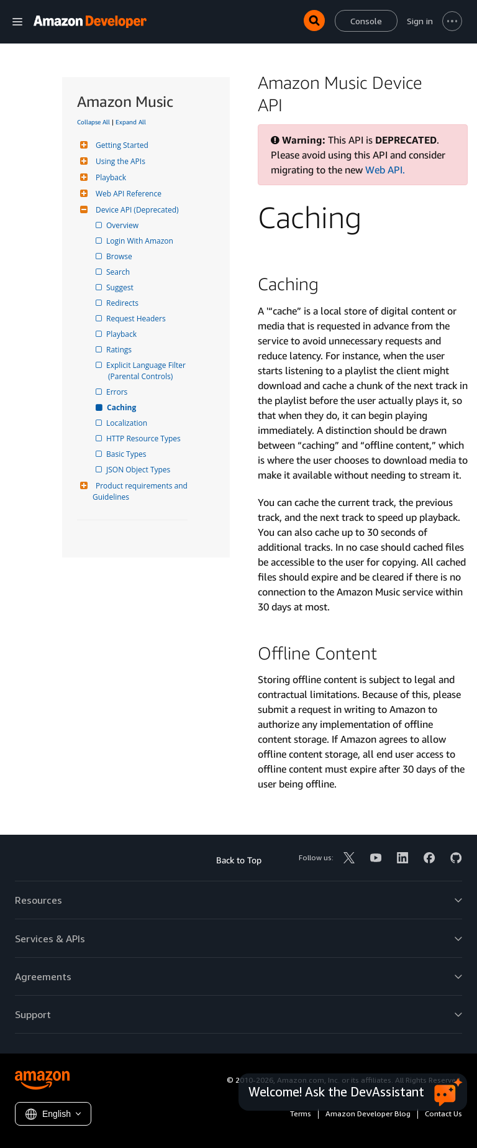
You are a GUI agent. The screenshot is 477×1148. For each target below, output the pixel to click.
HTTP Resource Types (144, 438)
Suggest (121, 287)
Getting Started (120, 145)
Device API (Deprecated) (136, 209)
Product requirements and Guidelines (141, 491)
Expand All (131, 122)
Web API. (385, 169)
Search (119, 272)
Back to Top (238, 860)
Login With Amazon (140, 241)
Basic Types (127, 454)
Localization (127, 423)
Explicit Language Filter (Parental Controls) (148, 371)
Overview (123, 225)
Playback (109, 177)
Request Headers (137, 318)
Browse (120, 256)
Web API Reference (127, 193)
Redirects (123, 303)
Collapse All (93, 122)
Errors (117, 392)
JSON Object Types (139, 469)
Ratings (120, 349)
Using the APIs (119, 161)
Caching (122, 407)
